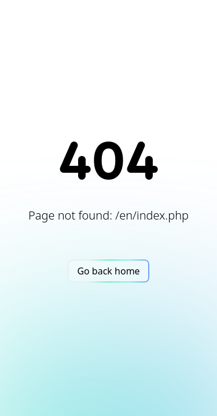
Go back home (108, 271)
